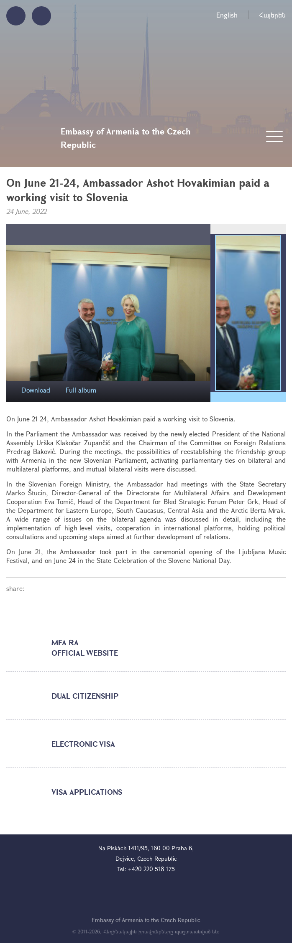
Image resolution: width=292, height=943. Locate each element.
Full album (81, 390)
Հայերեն (272, 14)
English (227, 14)
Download (35, 390)
